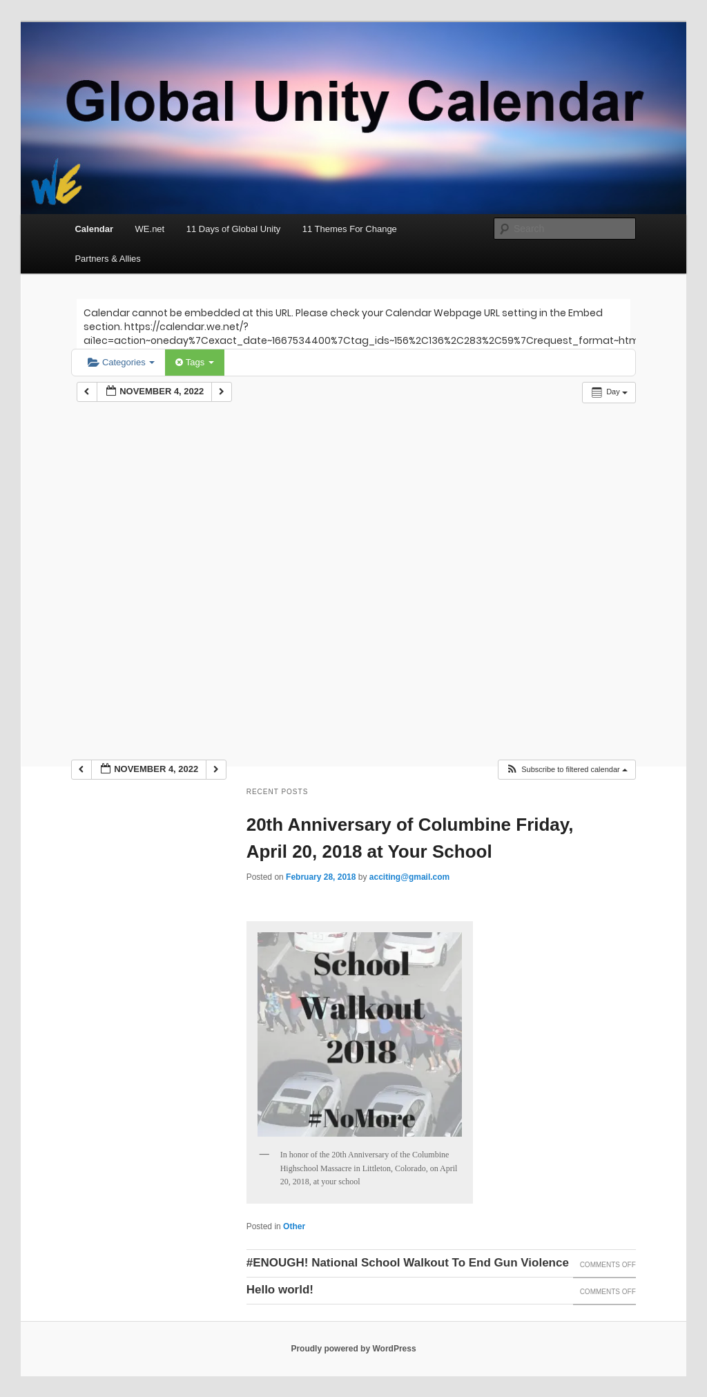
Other (294, 1226)
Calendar (94, 229)
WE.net (150, 229)
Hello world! (279, 1289)
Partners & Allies (107, 258)
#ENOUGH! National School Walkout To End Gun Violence (407, 1262)
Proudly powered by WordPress (353, 1348)
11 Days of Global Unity (233, 229)
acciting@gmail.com (409, 877)
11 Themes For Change (349, 229)
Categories (121, 362)
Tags (194, 362)
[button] (566, 769)
